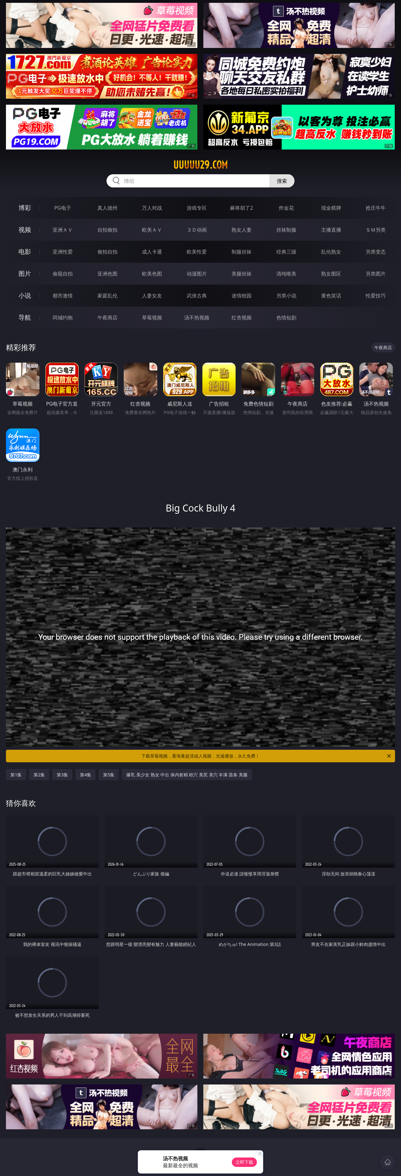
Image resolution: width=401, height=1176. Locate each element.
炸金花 (286, 207)
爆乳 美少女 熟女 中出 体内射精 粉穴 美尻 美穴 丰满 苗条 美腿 (186, 775)
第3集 (62, 775)
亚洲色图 (107, 273)
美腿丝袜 (242, 273)
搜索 (282, 180)
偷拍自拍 (107, 251)
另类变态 (376, 251)
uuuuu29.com (200, 165)
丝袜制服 (286, 229)
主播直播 (331, 229)
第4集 (85, 775)
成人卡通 (152, 251)
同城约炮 (63, 317)
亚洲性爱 (63, 251)
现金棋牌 (331, 207)
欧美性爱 (197, 251)
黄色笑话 (331, 295)
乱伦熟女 (331, 251)
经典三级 (286, 251)
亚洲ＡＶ (63, 229)
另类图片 (376, 273)
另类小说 (286, 295)
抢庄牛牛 (376, 207)
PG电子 (62, 207)
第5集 (108, 775)
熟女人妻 (242, 229)
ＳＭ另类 (376, 229)
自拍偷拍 (107, 229)
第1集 (16, 775)
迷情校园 (242, 295)
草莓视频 (152, 317)
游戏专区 (197, 207)
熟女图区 (331, 273)
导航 (24, 317)
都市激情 (63, 295)
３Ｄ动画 (197, 229)
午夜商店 (107, 317)
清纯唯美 (286, 273)
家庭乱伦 (107, 295)
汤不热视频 (196, 317)
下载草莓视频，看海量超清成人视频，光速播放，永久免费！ (266, 756)
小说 (24, 295)
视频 (24, 229)
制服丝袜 (242, 251)
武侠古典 (197, 295)
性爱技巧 (376, 295)
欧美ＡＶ (152, 229)
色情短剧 (286, 317)
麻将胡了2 (241, 207)
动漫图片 (197, 273)
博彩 (24, 207)
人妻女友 (152, 295)
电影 (24, 251)
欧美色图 (152, 273)
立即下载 (244, 1162)
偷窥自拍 (63, 273)
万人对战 (152, 207)
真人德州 (107, 207)
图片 (24, 273)
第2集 (39, 775)
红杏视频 (242, 317)
